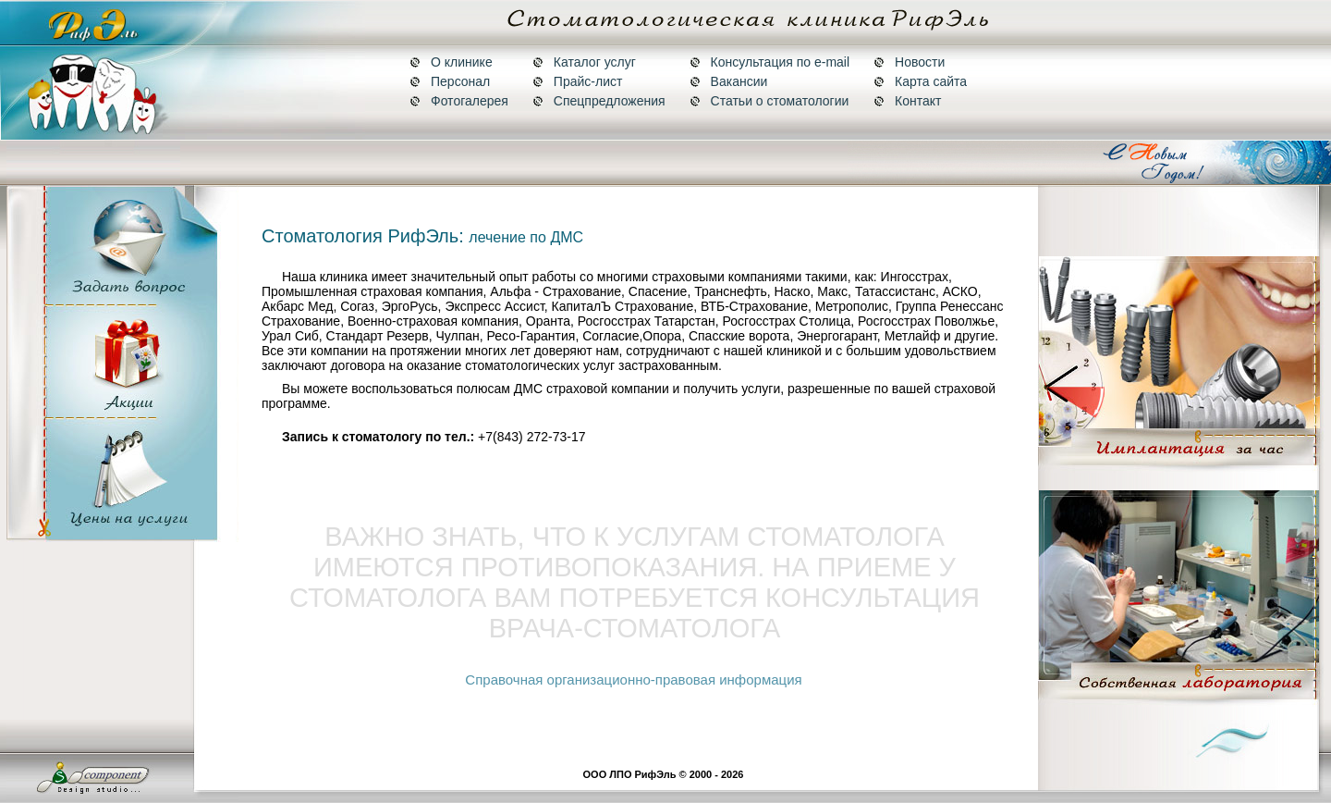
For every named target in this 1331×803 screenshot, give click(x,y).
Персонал (449, 81)
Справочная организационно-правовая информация (633, 679)
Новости (909, 62)
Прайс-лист (577, 81)
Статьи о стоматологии (769, 100)
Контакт (907, 100)
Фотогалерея (458, 100)
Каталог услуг (584, 62)
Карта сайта (920, 81)
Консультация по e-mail (769, 62)
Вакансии (729, 81)
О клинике (451, 62)
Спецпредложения (599, 100)
